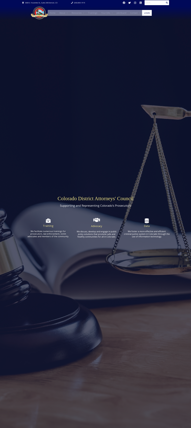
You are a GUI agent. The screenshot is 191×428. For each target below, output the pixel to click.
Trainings (92, 12)
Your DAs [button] (107, 12)
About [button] (63, 12)
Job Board (121, 12)
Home (52, 12)
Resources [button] (78, 12)
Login (147, 13)
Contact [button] (135, 12)
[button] (63, 13)
